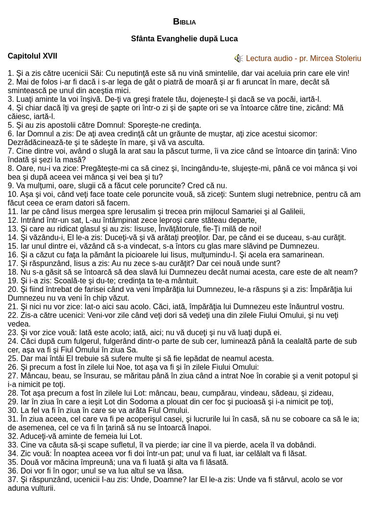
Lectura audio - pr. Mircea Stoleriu (303, 58)
